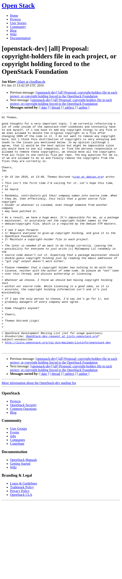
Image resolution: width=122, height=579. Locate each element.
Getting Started (20, 510)
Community (18, 27)
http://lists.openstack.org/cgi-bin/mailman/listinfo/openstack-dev (58, 388)
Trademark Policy (22, 534)
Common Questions (23, 455)
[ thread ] (56, 107)
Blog (13, 30)
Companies (17, 487)
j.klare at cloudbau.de (31, 81)
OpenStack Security (23, 452)
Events (14, 479)
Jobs (13, 483)
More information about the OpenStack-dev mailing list (39, 430)
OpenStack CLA (21, 541)
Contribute (17, 490)
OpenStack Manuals (23, 507)
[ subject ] (69, 107)
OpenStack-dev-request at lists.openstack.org (62, 380)
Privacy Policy (20, 538)
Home (14, 15)
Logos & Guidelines (23, 530)
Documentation (20, 38)
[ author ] (83, 107)
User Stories (18, 23)
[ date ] (44, 107)
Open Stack (18, 5)
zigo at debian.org (87, 189)
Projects (15, 19)
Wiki (13, 34)
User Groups (18, 475)
